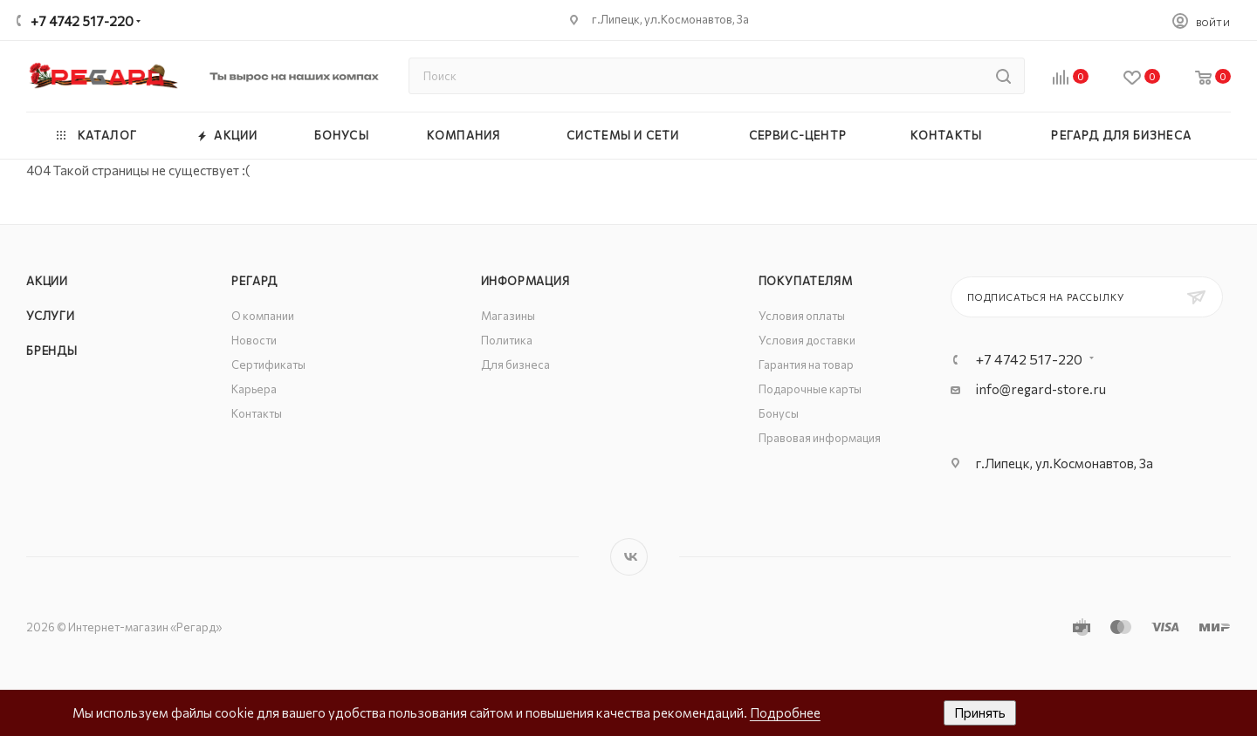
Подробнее (785, 712)
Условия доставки (807, 340)
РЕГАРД (254, 281)
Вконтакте (629, 557)
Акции (47, 281)
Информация (525, 281)
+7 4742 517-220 (82, 21)
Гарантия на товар (806, 364)
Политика (506, 340)
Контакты (256, 413)
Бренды (52, 351)
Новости (254, 340)
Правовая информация (820, 438)
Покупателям (806, 281)
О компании (262, 316)
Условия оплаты (802, 316)
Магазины (508, 316)
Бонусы (779, 413)
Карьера (254, 389)
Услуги (50, 316)
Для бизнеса (515, 364)
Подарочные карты (810, 389)
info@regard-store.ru (1041, 389)
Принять (980, 712)
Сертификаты (268, 364)
